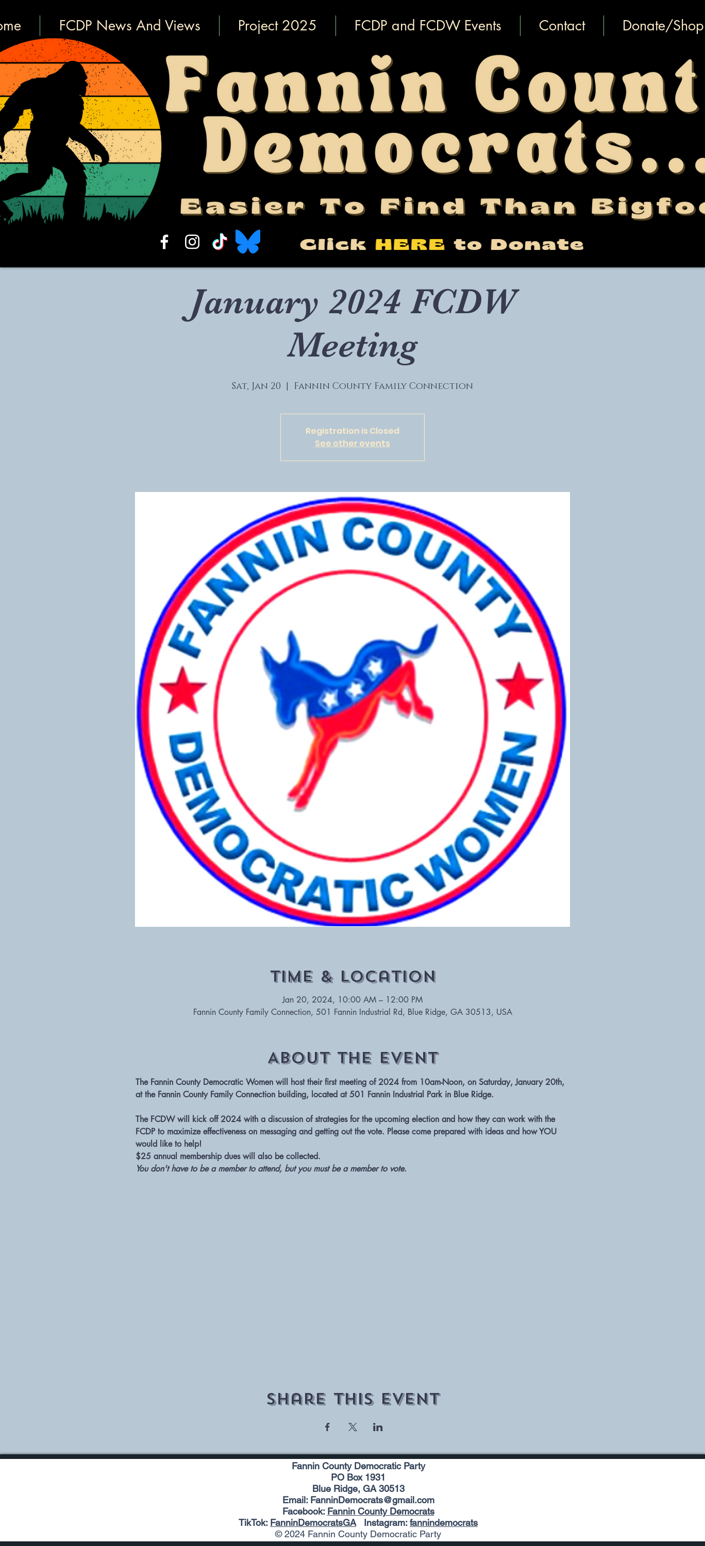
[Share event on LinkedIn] (378, 1427)
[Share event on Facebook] (327, 1427)
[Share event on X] (353, 1427)
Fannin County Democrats (380, 1511)
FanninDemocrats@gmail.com (372, 1499)
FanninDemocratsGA (313, 1522)
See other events (352, 443)
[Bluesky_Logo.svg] (248, 241)
